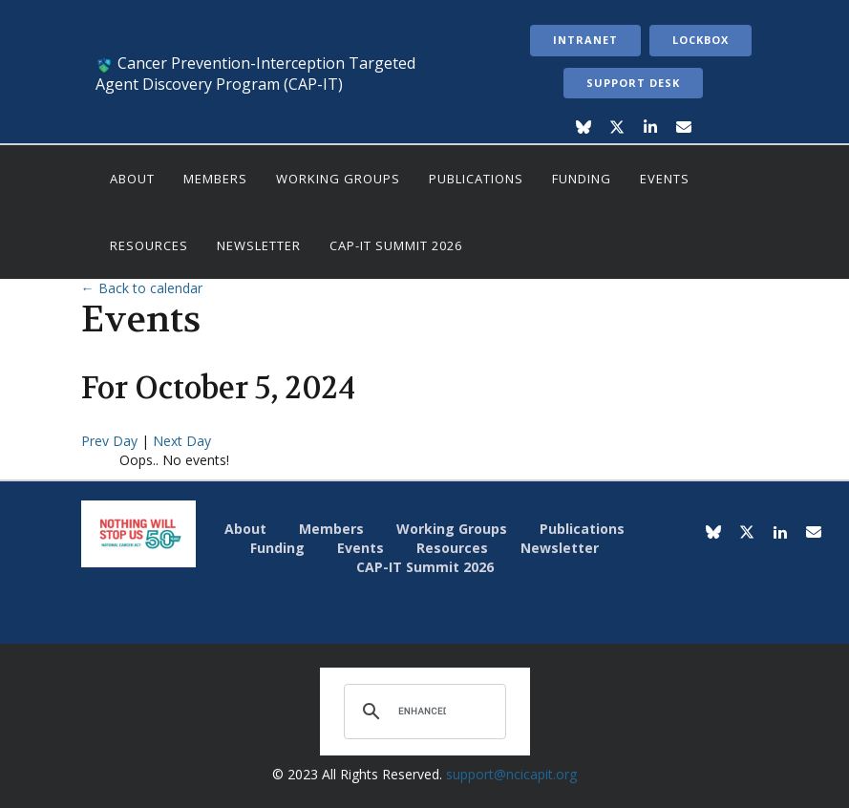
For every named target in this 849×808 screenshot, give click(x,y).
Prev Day (111, 441)
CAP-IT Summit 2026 (395, 245)
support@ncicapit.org (511, 774)
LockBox (700, 39)
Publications (476, 178)
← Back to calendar (141, 288)
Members (215, 178)
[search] (422, 711)
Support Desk (633, 82)
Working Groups (338, 178)
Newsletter (259, 245)
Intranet (585, 39)
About (132, 178)
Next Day (182, 441)
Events (665, 178)
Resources (149, 245)
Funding (581, 178)
